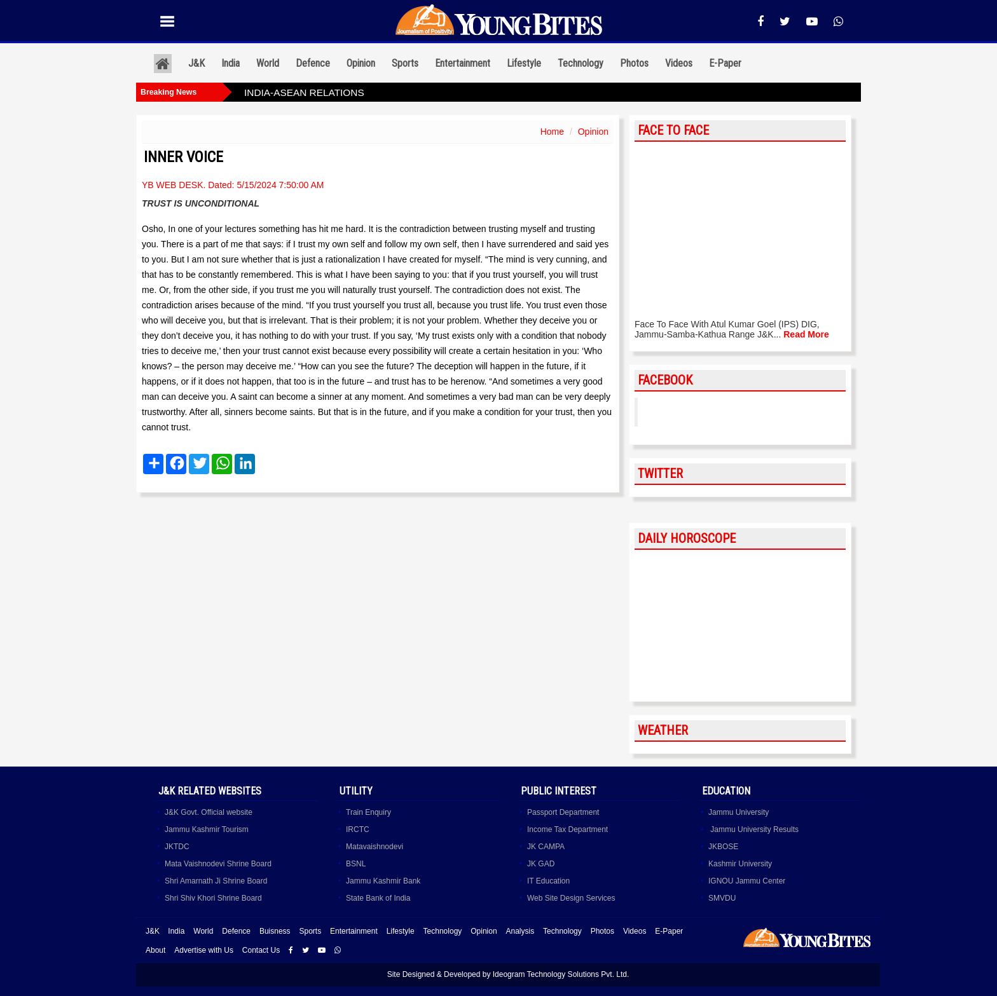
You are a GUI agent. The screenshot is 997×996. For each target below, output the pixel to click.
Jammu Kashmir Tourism (207, 829)
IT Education (548, 881)
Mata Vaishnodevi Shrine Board (218, 863)
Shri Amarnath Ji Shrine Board (216, 881)
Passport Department (563, 812)
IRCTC (357, 829)
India (230, 63)
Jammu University (738, 812)
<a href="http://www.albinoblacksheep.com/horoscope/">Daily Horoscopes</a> (740, 626)
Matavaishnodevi (374, 846)
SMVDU (722, 898)
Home (552, 131)
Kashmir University (740, 863)
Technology (580, 63)
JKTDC (177, 846)
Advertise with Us (203, 950)
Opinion (361, 63)
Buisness (275, 931)
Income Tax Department (567, 829)
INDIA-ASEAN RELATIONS (304, 92)
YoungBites (678, 412)
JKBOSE (723, 846)
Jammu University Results (753, 829)
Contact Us (261, 950)
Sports (405, 63)
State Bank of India (378, 898)
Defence (313, 63)
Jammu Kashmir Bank (383, 881)
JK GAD (540, 863)
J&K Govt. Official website (208, 812)
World (267, 63)
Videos (678, 63)
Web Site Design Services (571, 898)
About (155, 950)
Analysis (519, 931)
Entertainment (462, 63)
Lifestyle (524, 63)
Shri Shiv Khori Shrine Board (213, 898)
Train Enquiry (368, 812)
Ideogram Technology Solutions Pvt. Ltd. (561, 974)
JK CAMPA (546, 846)
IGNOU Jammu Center (746, 881)
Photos (634, 63)
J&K (196, 63)
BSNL (356, 863)
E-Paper (725, 63)
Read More (806, 334)
